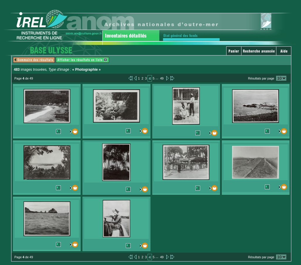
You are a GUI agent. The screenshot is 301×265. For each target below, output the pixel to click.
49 (162, 78)
